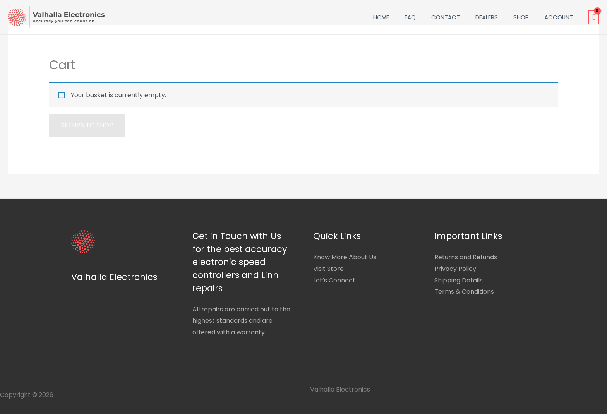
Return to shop (87, 125)
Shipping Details (458, 280)
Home (381, 17)
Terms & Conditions (464, 291)
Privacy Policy (455, 268)
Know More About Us (344, 257)
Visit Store (328, 268)
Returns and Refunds (465, 257)
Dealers (486, 17)
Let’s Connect (334, 280)
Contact (445, 17)
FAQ (410, 17)
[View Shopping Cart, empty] (593, 17)
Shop (521, 17)
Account (558, 17)
